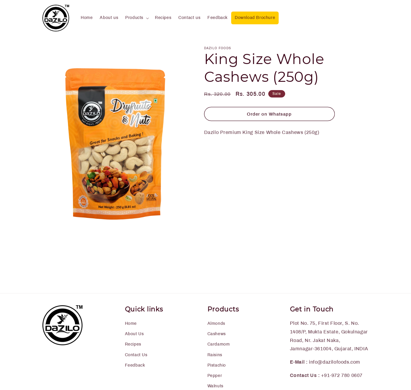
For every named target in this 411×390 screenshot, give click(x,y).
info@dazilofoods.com (334, 362)
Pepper (214, 375)
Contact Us (136, 355)
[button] (136, 18)
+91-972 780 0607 (342, 375)
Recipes (133, 344)
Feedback (135, 365)
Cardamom (218, 344)
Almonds (216, 323)
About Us (134, 334)
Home (131, 323)
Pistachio (216, 365)
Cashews (216, 334)
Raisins (214, 355)
